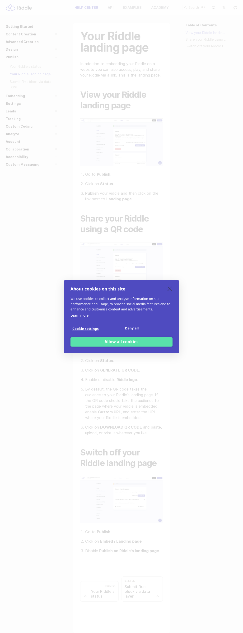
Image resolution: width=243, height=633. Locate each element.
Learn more (79, 315)
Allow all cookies (121, 341)
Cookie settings (85, 328)
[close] (169, 288)
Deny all (132, 328)
